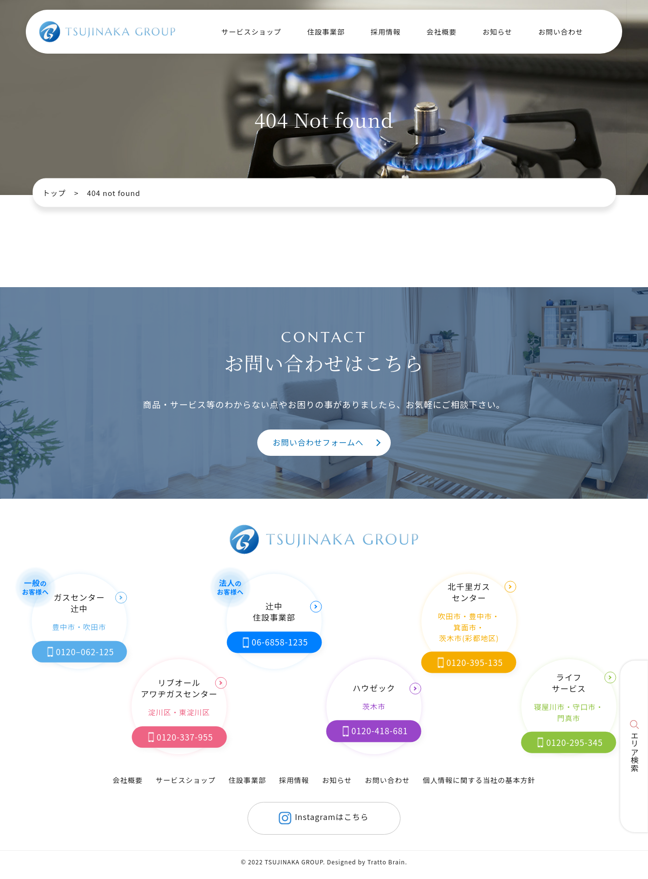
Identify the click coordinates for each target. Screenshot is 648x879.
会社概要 (441, 31)
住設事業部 (247, 780)
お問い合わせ (560, 31)
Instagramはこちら (322, 818)
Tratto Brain (386, 862)
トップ (54, 193)
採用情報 (386, 31)
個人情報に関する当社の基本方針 (479, 780)
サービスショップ (185, 780)
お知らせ (497, 31)
